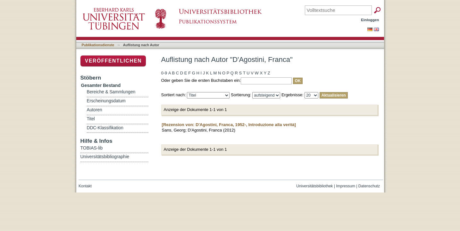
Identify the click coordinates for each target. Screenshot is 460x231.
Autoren (94, 109)
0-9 (164, 73)
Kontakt (85, 186)
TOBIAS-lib (91, 147)
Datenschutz (369, 186)
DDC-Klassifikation (105, 127)
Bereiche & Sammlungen (111, 92)
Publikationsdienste (98, 45)
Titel (91, 118)
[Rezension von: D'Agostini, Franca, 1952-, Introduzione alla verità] (229, 124)
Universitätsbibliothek (314, 186)
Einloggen (370, 20)
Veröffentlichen (113, 61)
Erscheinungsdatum (106, 100)
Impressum (345, 186)
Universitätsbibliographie (105, 156)
